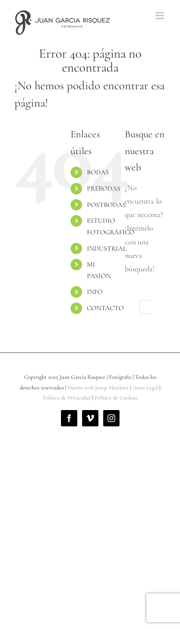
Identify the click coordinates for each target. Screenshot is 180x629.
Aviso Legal (145, 387)
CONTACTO (105, 308)
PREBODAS (103, 188)
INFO (95, 292)
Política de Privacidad (67, 397)
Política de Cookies (116, 397)
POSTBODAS (106, 205)
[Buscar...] (146, 307)
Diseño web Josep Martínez (98, 387)
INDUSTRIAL (106, 248)
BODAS (98, 172)
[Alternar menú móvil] (161, 16)
